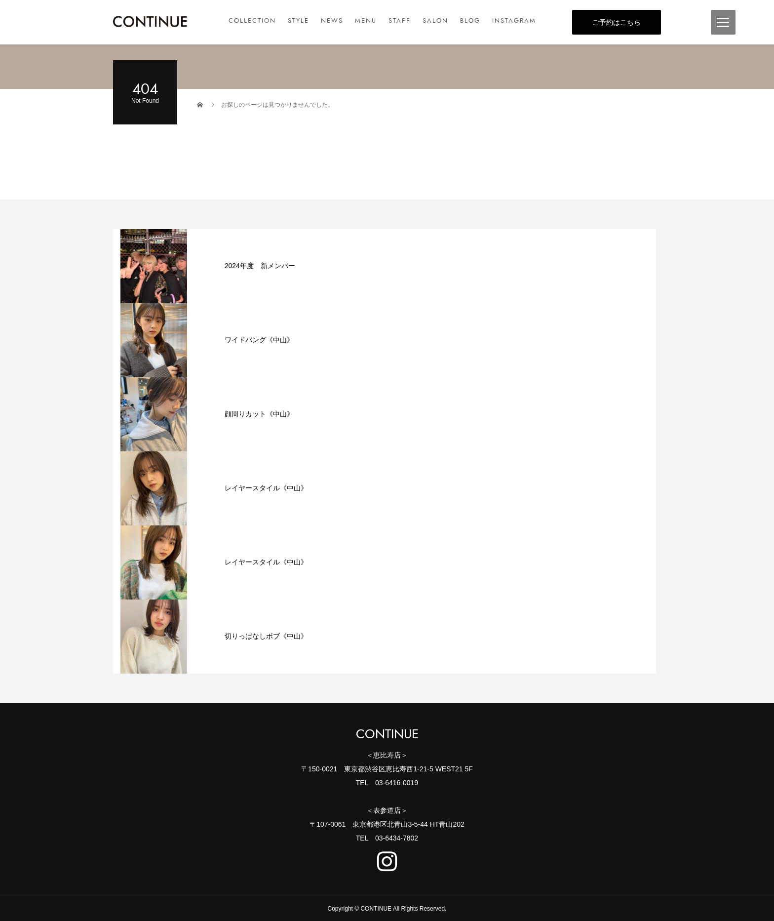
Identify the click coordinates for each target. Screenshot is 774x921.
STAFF (399, 20)
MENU (366, 20)
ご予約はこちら (616, 22)
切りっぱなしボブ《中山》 (266, 636)
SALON (435, 20)
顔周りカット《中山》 (259, 414)
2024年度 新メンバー (260, 266)
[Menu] (723, 22)
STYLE (298, 20)
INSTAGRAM (514, 20)
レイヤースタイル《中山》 (266, 488)
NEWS (332, 20)
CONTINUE (387, 734)
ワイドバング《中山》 (259, 340)
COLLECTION (252, 20)
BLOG (470, 20)
